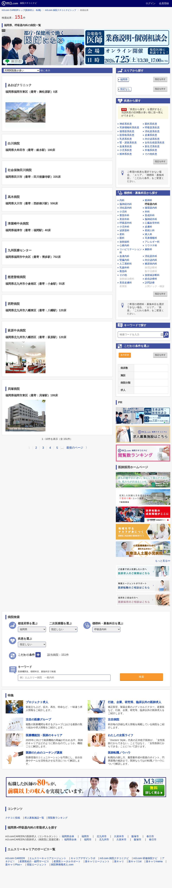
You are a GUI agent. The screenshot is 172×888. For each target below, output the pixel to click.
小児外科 (124, 226)
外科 (147, 211)
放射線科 (124, 241)
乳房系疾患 (126, 138)
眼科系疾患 (151, 123)
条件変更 (125, 355)
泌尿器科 (124, 230)
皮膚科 (148, 226)
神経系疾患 (126, 123)
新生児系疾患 (152, 146)
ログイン (151, 3)
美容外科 (124, 219)
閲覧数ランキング (58, 817)
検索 (141, 676)
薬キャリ (119, 861)
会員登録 (164, 3)
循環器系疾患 (127, 131)
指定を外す (160, 79)
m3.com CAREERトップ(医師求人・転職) (21, 10)
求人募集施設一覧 (34, 817)
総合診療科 (151, 278)
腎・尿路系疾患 (128, 142)
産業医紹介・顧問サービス (34, 861)
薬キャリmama (154, 861)
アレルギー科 (152, 241)
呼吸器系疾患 (152, 127)
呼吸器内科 (151, 204)
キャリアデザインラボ (83, 858)
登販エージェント (37, 864)
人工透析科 (126, 263)
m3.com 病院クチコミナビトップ (60, 10)
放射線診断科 (152, 275)
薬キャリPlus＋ (13, 864)
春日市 (150, 836)
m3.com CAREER (15, 858)
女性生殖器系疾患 (154, 142)
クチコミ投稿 (12, 817)
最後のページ (74, 447)
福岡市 (85, 836)
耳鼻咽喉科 (151, 237)
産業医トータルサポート (67, 861)
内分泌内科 (151, 260)
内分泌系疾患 (152, 138)
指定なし (125, 89)
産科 (122, 234)
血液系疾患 (126, 146)
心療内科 (124, 245)
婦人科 (148, 234)
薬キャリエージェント (97, 861)
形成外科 (150, 215)
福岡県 (124, 79)
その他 (123, 275)
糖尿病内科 (151, 263)
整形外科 (124, 215)
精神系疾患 (126, 153)
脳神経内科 (126, 204)
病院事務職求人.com (62, 864)
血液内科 (124, 256)
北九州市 (102, 836)
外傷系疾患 (151, 150)
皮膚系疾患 (151, 135)
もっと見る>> (162, 560)
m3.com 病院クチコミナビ (114, 858)
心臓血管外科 (152, 222)
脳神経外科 (151, 219)
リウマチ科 (151, 245)
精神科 (148, 200)
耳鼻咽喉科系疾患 (129, 127)
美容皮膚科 (126, 282)
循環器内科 (151, 207)
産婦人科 (150, 230)
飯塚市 (135, 836)
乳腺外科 (124, 267)
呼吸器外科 (126, 222)
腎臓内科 (124, 260)
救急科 (123, 271)
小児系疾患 (126, 150)
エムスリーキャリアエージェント (47, 858)
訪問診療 (150, 282)
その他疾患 (151, 153)
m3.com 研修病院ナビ (145, 858)
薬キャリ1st (134, 861)
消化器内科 (126, 207)
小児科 (123, 211)
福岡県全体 (68, 836)
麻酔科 (148, 249)
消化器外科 (151, 256)
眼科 (122, 237)
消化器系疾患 (152, 131)
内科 (122, 200)
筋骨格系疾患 (127, 135)
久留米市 (119, 836)
